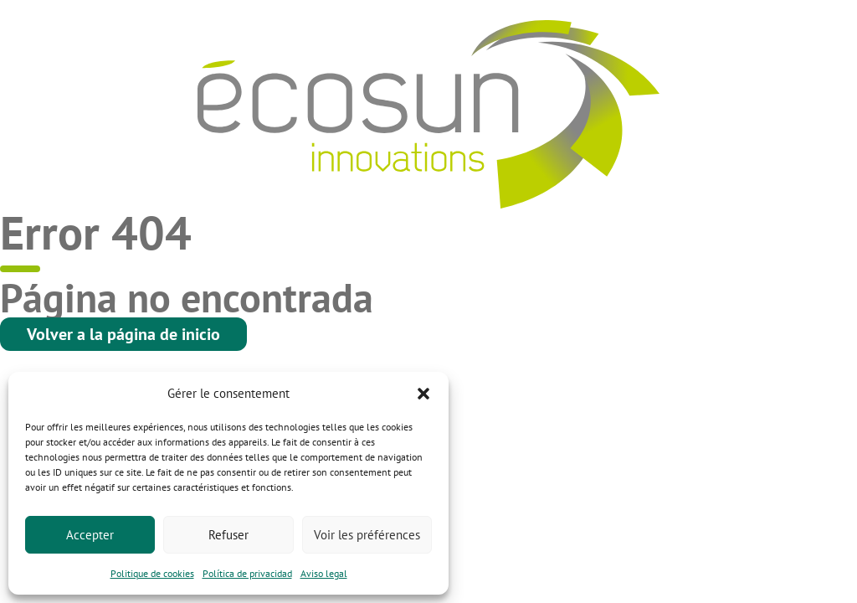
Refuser (228, 535)
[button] (423, 393)
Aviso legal (323, 573)
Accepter (90, 535)
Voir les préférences (367, 535)
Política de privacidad (247, 573)
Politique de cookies (152, 573)
